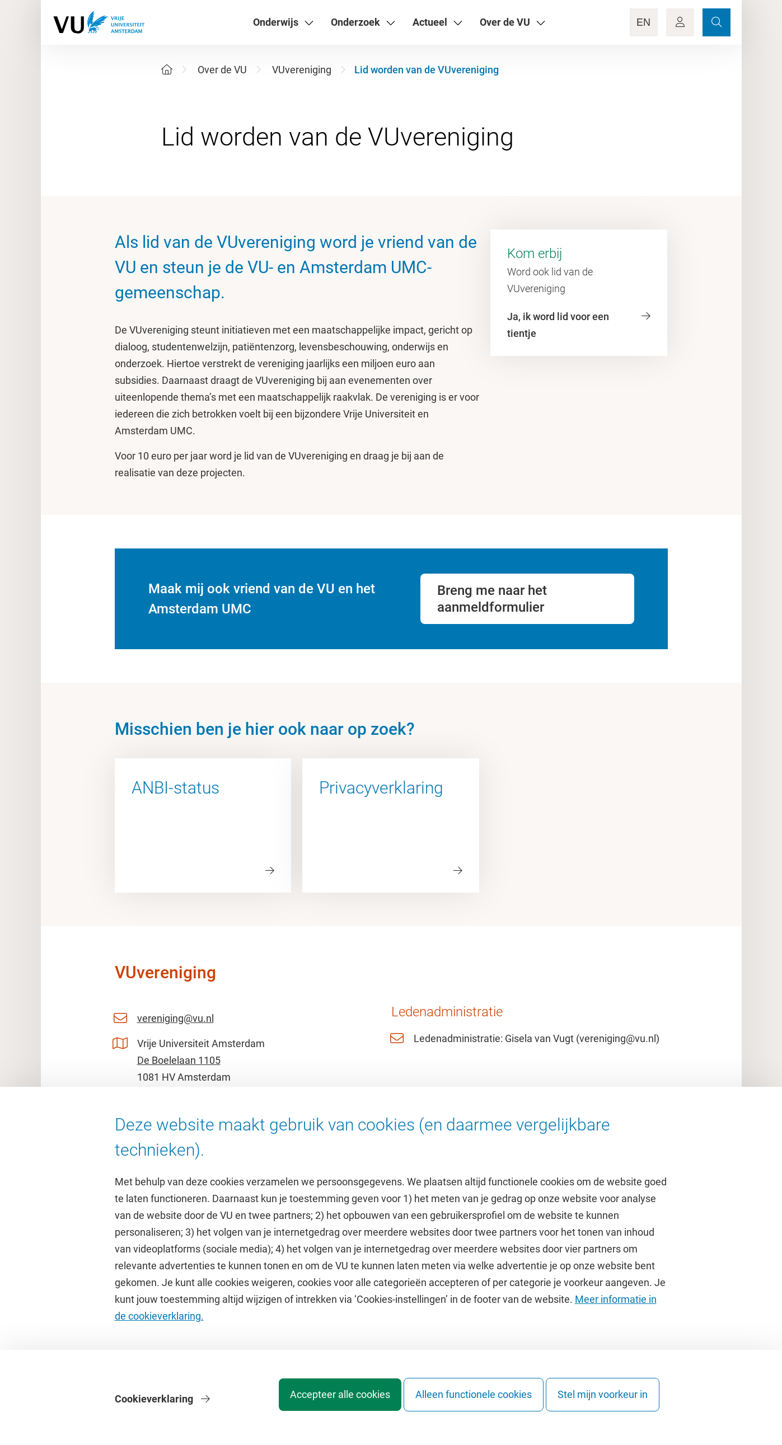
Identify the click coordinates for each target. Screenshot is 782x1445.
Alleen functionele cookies (462, 1403)
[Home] (166, 70)
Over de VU (222, 70)
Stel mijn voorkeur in (603, 1403)
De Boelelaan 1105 (179, 1060)
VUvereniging (301, 70)
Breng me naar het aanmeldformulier (492, 599)
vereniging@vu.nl (175, 1018)
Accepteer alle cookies (318, 1403)
